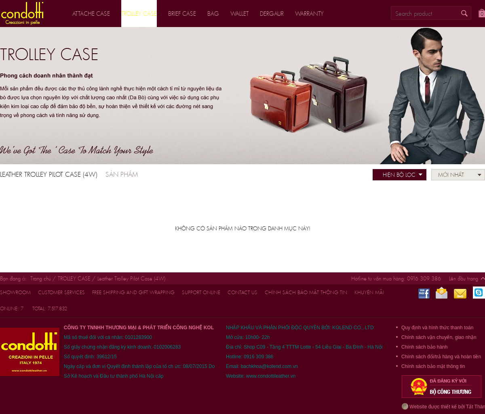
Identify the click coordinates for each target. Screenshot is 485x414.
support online (201, 292)
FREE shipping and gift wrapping (133, 292)
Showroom (15, 292)
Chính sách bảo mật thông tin (306, 292)
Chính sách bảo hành (424, 347)
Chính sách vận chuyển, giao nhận (439, 337)
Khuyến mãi (369, 292)
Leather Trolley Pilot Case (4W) (131, 278)
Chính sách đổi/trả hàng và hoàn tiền (441, 357)
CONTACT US (242, 292)
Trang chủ (40, 278)
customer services (61, 292)
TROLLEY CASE (74, 278)
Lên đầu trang (463, 278)
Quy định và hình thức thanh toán (437, 327)
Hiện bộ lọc (399, 174)
